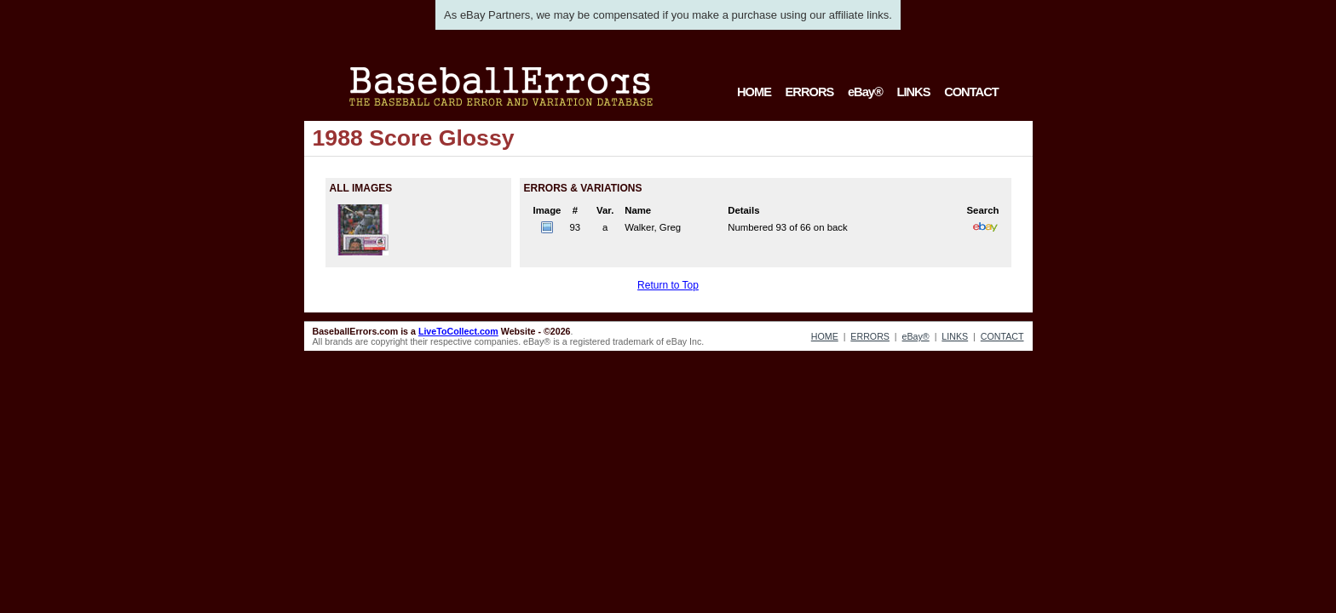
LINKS (913, 92)
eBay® (865, 92)
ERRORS (810, 92)
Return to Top (668, 285)
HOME (754, 92)
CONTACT (971, 92)
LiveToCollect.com (458, 331)
